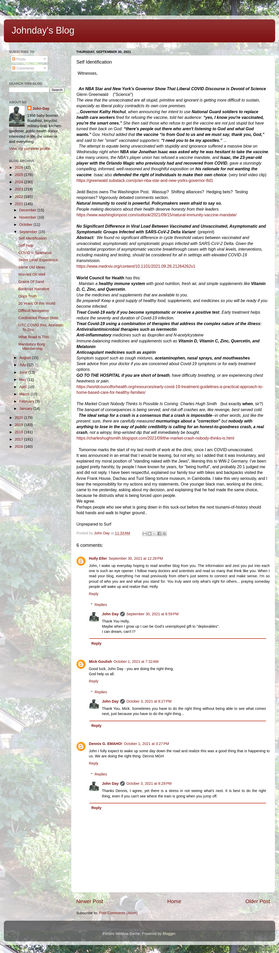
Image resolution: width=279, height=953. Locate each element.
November (28, 217)
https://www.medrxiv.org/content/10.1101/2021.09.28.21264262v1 (135, 266)
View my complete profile (29, 149)
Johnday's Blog (43, 30)
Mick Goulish (100, 661)
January (26, 408)
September (28, 232)
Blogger (169, 934)
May (23, 380)
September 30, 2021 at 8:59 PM (152, 614)
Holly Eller (98, 558)
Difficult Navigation (33, 311)
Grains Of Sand (31, 282)
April (23, 387)
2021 (19, 204)
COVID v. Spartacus (35, 253)
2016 (19, 446)
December (28, 210)
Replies (101, 605)
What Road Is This (33, 337)
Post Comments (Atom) (118, 913)
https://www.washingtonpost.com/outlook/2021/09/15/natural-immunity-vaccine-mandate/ (156, 215)
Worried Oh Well (31, 274)
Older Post (257, 901)
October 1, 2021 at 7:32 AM (136, 661)
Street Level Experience (38, 260)
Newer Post (89, 901)
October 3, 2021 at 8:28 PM (149, 783)
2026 (19, 167)
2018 (19, 432)
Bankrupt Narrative (33, 289)
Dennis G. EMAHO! (105, 744)
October (26, 224)
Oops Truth (27, 296)
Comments (23, 68)
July (23, 365)
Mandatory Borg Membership (31, 346)
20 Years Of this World (36, 303)
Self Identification (32, 238)
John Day (110, 614)
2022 (19, 197)
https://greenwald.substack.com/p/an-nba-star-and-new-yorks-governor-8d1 (144, 180)
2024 (19, 182)
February (27, 401)
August (25, 358)
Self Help (25, 245)
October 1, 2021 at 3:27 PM (146, 744)
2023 (19, 189)
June (23, 372)
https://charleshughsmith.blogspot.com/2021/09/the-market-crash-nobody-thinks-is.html (155, 438)
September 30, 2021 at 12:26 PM (136, 558)
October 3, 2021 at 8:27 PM (149, 701)
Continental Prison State (38, 318)
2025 (19, 175)
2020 (19, 418)
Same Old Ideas (31, 267)
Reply (93, 594)
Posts (19, 59)
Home (174, 901)
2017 (19, 439)
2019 (19, 425)
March (25, 394)
